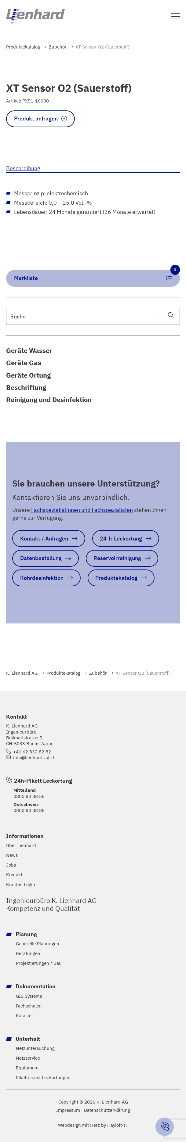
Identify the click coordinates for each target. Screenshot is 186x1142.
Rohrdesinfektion (42, 577)
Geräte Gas (23, 362)
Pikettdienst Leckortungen (43, 1077)
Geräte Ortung (28, 375)
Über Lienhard (21, 845)
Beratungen (28, 953)
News (12, 855)
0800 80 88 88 (29, 810)
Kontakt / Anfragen (44, 538)
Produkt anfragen (36, 118)
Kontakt (14, 875)
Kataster (24, 1015)
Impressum (68, 1110)
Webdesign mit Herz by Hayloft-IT (93, 1125)
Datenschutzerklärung (107, 1110)
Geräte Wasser (29, 350)
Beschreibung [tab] (23, 168)
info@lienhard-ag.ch (34, 757)
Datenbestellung (41, 558)
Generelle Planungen (37, 943)
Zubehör (58, 47)
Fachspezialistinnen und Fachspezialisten (82, 509)
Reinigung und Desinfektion (49, 399)
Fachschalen (29, 1005)
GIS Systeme (29, 996)
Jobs (11, 865)
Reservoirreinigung (117, 558)
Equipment (27, 1067)
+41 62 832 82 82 (32, 752)
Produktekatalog (23, 47)
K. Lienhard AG (22, 673)
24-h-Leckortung (121, 538)
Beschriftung (26, 387)
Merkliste (97, 276)
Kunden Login (20, 884)
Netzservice (28, 1058)
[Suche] (171, 315)
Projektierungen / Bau (39, 963)
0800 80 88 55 (29, 796)
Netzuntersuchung (35, 1048)
